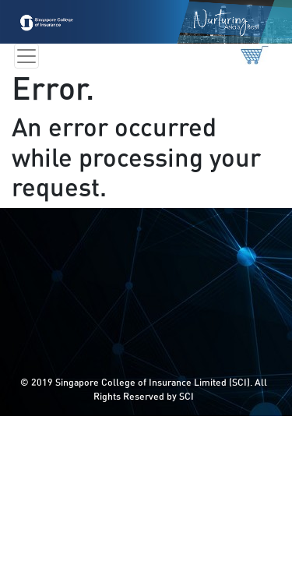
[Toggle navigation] (26, 56)
